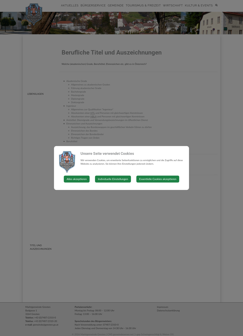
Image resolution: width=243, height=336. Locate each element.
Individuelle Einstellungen (113, 178)
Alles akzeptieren (77, 178)
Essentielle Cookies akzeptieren (157, 178)
